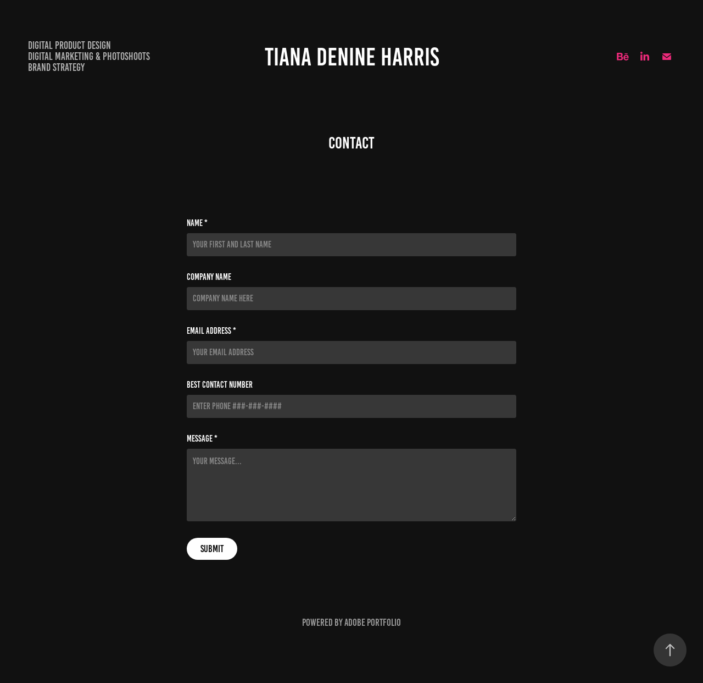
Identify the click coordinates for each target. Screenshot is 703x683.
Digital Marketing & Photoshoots (89, 56)
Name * (197, 223)
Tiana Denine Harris (352, 56)
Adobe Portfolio (372, 622)
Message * (202, 438)
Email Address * (211, 331)
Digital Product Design (69, 45)
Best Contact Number (220, 385)
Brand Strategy (56, 67)
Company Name (209, 277)
